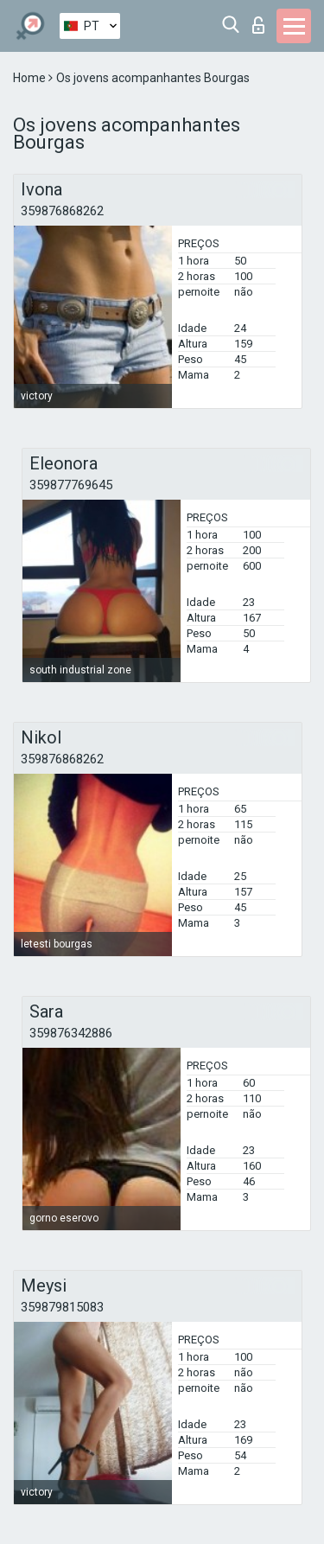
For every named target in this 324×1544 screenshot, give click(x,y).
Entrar (258, 25)
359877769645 (70, 485)
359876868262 (62, 211)
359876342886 (70, 1033)
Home (30, 78)
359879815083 (62, 1307)
